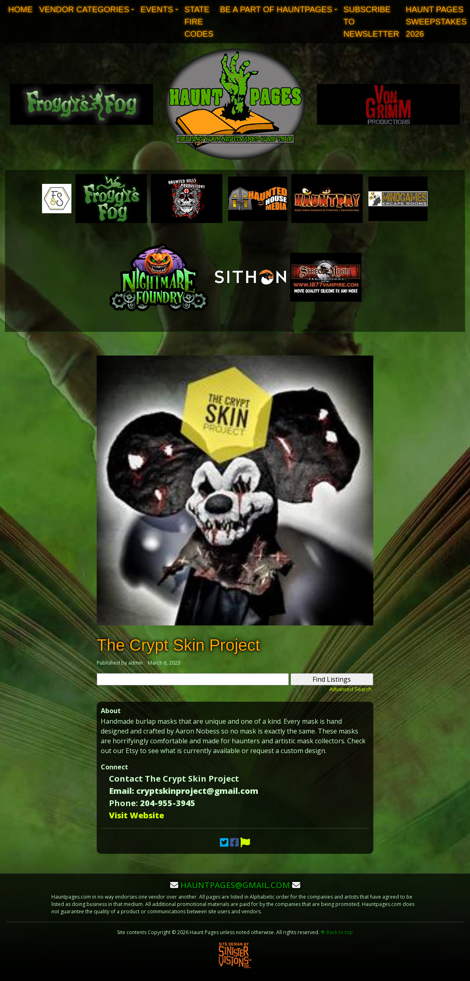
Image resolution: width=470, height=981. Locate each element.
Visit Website (136, 815)
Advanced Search (350, 689)
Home (20, 9)
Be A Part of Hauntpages (276, 9)
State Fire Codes (198, 21)
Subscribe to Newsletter (371, 21)
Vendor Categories (84, 9)
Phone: (123, 803)
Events (156, 9)
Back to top (337, 932)
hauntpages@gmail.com (235, 884)
